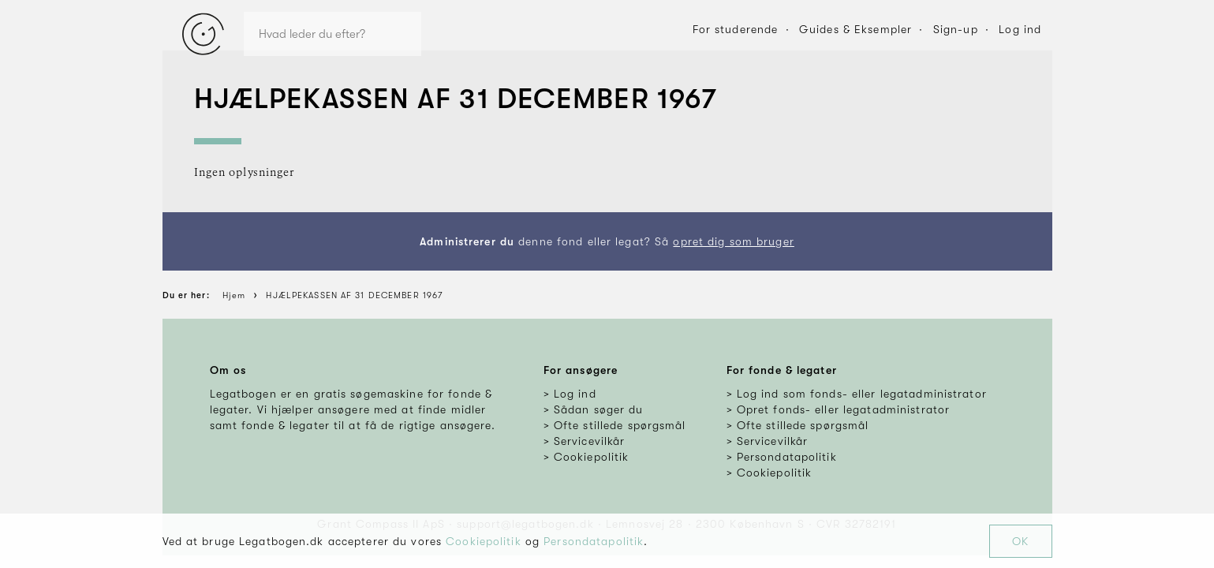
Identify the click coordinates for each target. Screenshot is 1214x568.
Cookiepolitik (483, 541)
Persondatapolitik (593, 541)
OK (1020, 541)
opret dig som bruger (733, 241)
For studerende (736, 29)
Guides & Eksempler (855, 29)
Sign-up (955, 29)
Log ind (1020, 29)
